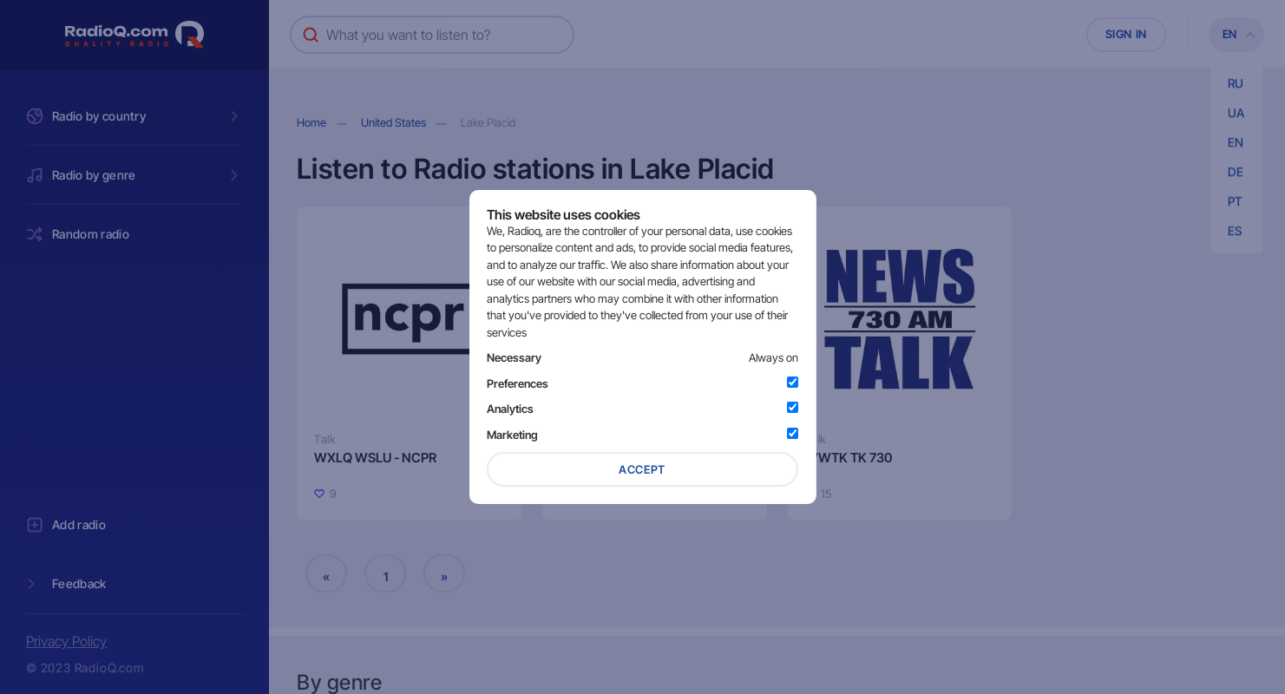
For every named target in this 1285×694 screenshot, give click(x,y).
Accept (642, 469)
